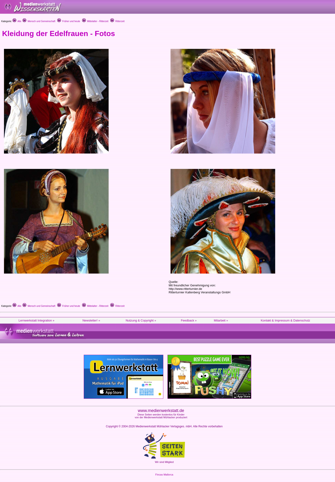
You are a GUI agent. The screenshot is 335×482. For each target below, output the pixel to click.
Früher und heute (68, 21)
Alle (17, 21)
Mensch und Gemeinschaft (39, 21)
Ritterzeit (117, 21)
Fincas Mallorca (164, 474)
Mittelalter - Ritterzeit (95, 21)
